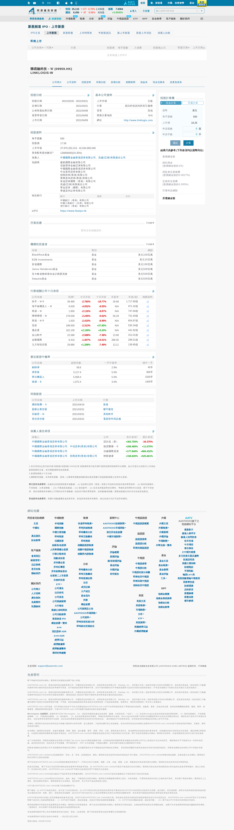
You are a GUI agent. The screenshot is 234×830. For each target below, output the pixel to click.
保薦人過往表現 (40, 431)
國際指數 (59, 528)
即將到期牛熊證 (141, 581)
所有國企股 (59, 562)
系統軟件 (108, 414)
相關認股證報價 (85, 545)
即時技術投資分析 (85, 621)
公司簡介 (35, 589)
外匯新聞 (163, 532)
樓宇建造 (108, 409)
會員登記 (35, 556)
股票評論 (114, 556)
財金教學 (35, 540)
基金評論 (114, 565)
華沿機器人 (38, 377)
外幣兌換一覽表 (164, 545)
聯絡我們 (35, 573)
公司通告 (59, 588)
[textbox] (179, 10)
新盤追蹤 (188, 597)
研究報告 (114, 574)
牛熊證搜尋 (141, 563)
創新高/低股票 (59, 545)
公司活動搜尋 (59, 614)
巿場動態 (163, 541)
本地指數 (59, 523)
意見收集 (35, 569)
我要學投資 (188, 582)
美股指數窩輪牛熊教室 (189, 578)
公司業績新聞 (59, 601)
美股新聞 (141, 622)
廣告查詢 (35, 597)
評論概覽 (114, 552)
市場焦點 (188, 571)
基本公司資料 (103, 95)
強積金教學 (163, 607)
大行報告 (59, 605)
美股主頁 (141, 601)
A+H (59, 627)
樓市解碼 (188, 600)
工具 (164, 578)
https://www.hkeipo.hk (73, 211)
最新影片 (188, 529)
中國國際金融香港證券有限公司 (78, 157)
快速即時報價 (85, 523)
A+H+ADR (59, 635)
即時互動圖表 (85, 536)
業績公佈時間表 (59, 610)
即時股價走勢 (85, 578)
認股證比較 (141, 543)
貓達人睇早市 (188, 533)
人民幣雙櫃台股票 (59, 549)
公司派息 (59, 597)
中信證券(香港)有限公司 (83, 446)
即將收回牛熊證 (141, 576)
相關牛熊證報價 (85, 549)
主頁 (36, 523)
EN (49, 3)
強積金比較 (163, 602)
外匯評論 (114, 569)
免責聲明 (35, 602)
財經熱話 (188, 567)
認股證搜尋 (141, 539)
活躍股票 (59, 541)
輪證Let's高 (189, 574)
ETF (59, 584)
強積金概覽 (163, 594)
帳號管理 (36, 560)
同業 (85, 600)
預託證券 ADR (59, 631)
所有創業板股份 (59, 571)
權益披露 (85, 604)
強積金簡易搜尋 (164, 598)
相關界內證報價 (85, 554)
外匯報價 (163, 528)
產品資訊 (35, 536)
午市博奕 (188, 544)
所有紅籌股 (59, 567)
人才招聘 (35, 593)
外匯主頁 (163, 523)
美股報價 (141, 605)
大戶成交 (85, 591)
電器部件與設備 (112, 419)
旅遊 (105, 404)
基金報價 (163, 565)
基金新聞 (163, 569)
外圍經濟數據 (141, 631)
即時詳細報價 (85, 528)
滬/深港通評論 (114, 561)
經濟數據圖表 (59, 648)
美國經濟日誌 (141, 626)
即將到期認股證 (141, 548)
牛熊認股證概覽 (141, 523)
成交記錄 (85, 587)
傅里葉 (36, 372)
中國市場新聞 (114, 536)
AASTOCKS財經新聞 (114, 523)
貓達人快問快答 (189, 537)
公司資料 (85, 617)
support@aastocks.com (50, 666)
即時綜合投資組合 (85, 626)
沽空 (85, 582)
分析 (141, 614)
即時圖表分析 (85, 532)
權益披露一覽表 (59, 623)
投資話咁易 (188, 559)
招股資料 (36, 132)
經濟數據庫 (59, 644)
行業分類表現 (59, 554)
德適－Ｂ (37, 381)
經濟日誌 (59, 640)
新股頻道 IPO (59, 618)
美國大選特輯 (188, 563)
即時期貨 (59, 536)
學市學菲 (188, 548)
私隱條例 (35, 606)
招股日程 (36, 95)
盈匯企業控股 (39, 409)
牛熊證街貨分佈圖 (141, 572)
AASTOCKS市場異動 (85, 613)
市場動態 (141, 609)
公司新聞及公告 (85, 608)
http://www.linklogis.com (138, 120)
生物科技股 (59, 580)
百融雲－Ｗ (38, 414)
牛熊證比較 (141, 568)
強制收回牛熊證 (141, 585)
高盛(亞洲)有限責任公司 (112, 157)
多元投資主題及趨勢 (189, 556)
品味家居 (188, 589)
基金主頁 (163, 561)
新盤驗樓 (188, 593)
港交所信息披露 (114, 532)
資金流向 (85, 595)
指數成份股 (59, 558)
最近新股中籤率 (40, 356)
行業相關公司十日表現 (44, 291)
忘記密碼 (35, 564)
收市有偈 (188, 541)
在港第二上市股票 (59, 575)
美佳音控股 (38, 419)
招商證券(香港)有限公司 (83, 456)
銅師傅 (36, 367)
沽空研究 (59, 592)
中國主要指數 (59, 532)
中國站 (36, 528)
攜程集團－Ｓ (39, 404)
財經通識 (188, 585)
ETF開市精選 (188, 552)
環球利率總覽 (59, 653)
